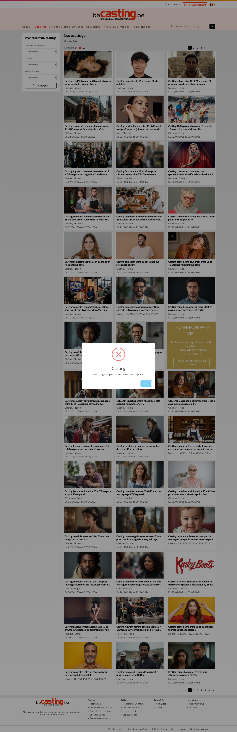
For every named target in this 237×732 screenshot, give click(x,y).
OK (146, 383)
